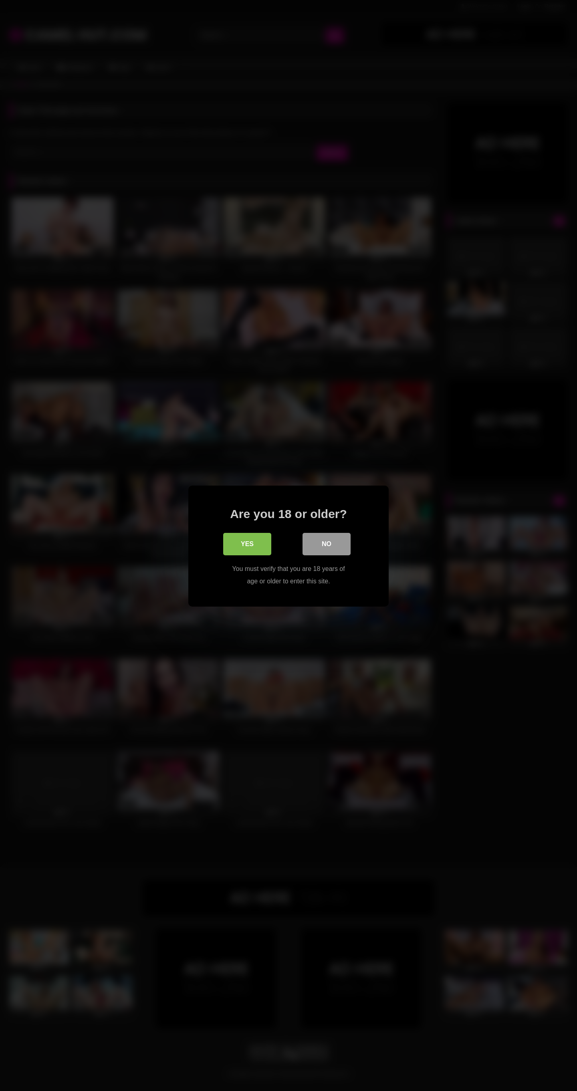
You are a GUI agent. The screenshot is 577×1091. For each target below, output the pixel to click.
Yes (247, 543)
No (326, 543)
